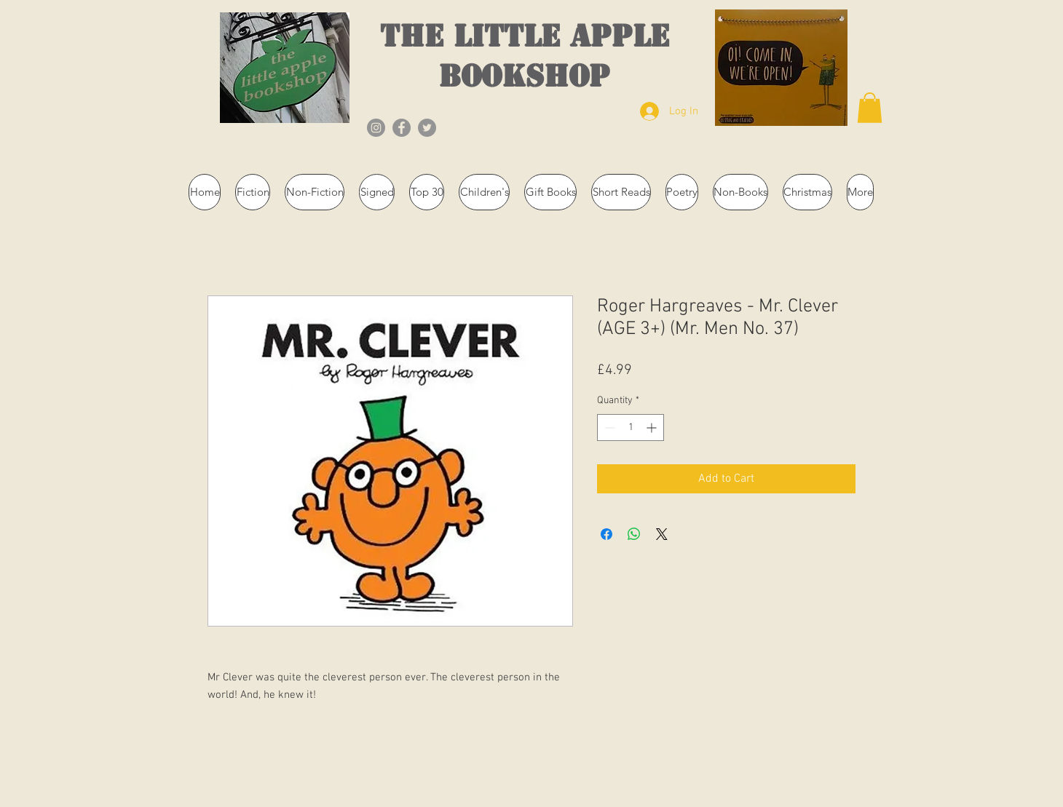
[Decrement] (608, 427)
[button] (869, 107)
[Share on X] (662, 534)
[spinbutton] (630, 427)
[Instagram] (376, 128)
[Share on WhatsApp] (634, 534)
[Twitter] (427, 128)
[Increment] (653, 427)
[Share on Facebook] (606, 534)
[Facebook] (401, 128)
